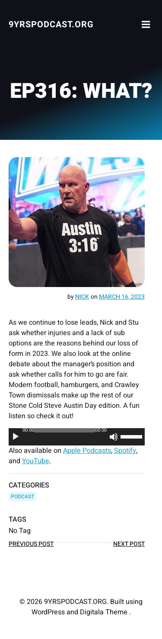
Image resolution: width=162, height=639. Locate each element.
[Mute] (113, 436)
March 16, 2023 (122, 296)
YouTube (35, 461)
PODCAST (22, 496)
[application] (77, 436)
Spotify (125, 450)
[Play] (15, 436)
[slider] (64, 430)
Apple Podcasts (87, 450)
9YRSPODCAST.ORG (51, 24)
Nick (82, 296)
